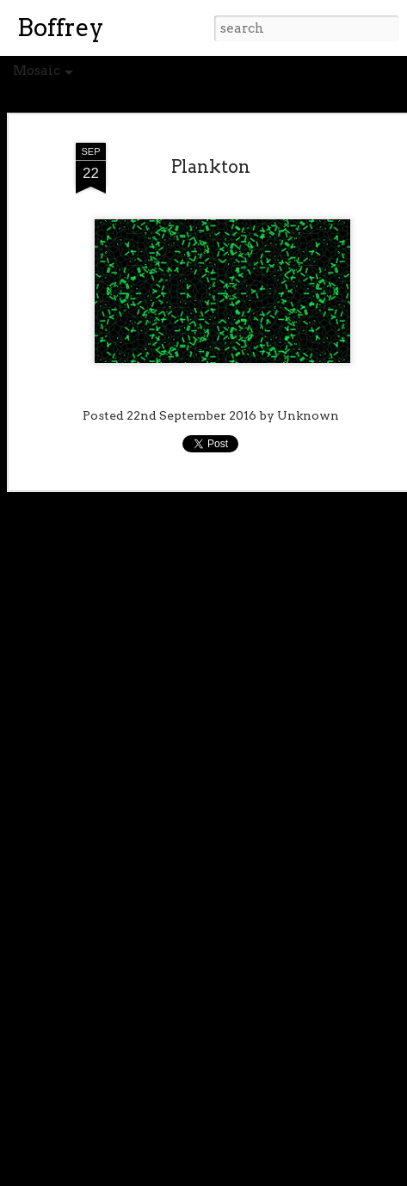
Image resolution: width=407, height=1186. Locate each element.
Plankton (210, 167)
